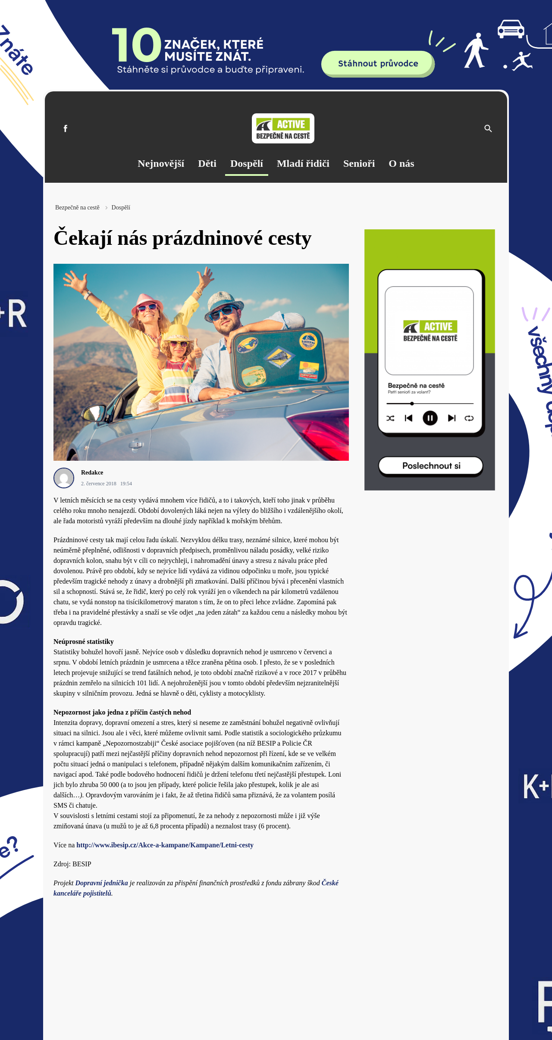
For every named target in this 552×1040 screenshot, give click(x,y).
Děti (207, 163)
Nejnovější (161, 163)
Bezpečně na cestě (77, 207)
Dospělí (246, 163)
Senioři (359, 163)
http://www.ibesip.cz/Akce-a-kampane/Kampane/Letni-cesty (165, 845)
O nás (401, 163)
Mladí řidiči (303, 163)
